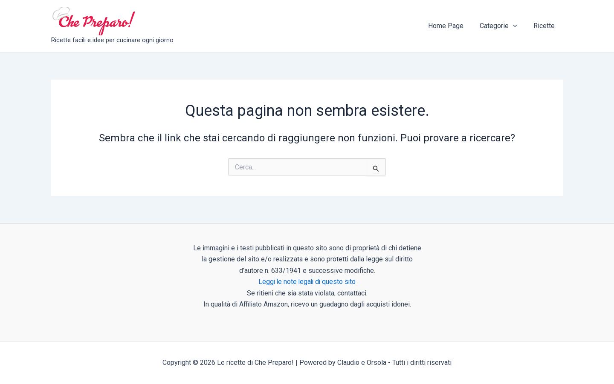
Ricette (545, 26)
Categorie (502, 26)
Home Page (452, 26)
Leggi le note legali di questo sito (307, 282)
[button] (517, 26)
